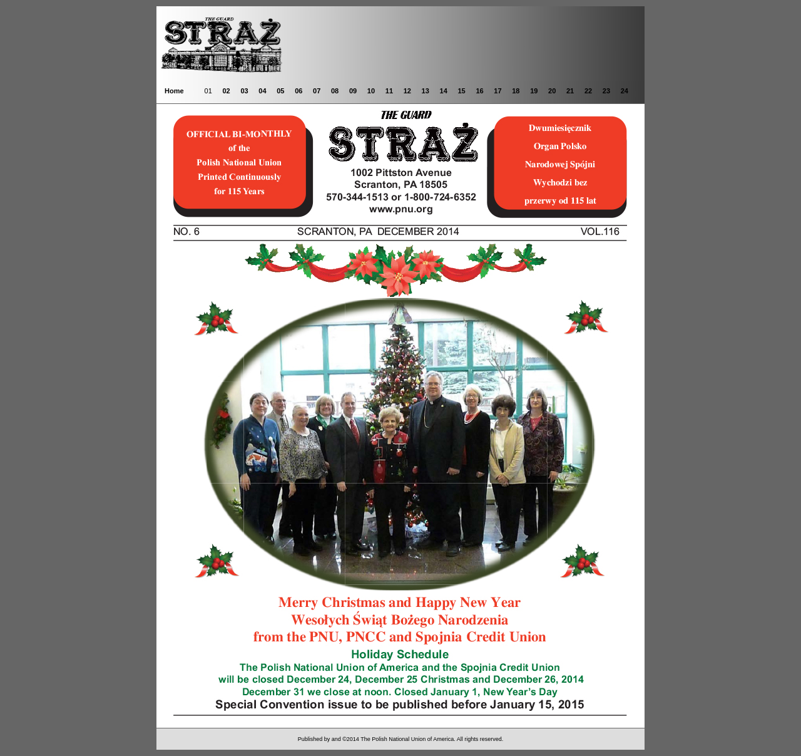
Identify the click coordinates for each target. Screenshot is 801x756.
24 (624, 91)
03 (244, 91)
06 (298, 91)
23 (606, 91)
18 (515, 91)
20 (552, 91)
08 (335, 91)
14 (443, 91)
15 (461, 91)
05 (280, 91)
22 (588, 91)
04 (262, 91)
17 (497, 91)
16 (479, 91)
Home (174, 91)
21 (570, 91)
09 (353, 91)
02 (226, 91)
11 (389, 91)
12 (407, 91)
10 (371, 91)
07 (316, 91)
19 (534, 91)
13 (425, 91)
